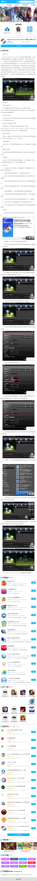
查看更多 (10, 577)
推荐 (9, 726)
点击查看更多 (18, 834)
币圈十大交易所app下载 (16, 874)
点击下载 (19, 46)
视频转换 (9, 41)
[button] (16, 35)
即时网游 (9, 5)
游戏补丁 (17, 5)
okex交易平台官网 (27, 874)
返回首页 (18, 879)
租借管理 (25, 5)
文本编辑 (33, 5)
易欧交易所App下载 (6, 874)
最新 (14, 726)
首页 (2, 5)
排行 (18, 726)
